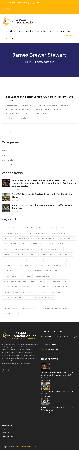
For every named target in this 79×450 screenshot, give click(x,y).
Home (4, 31)
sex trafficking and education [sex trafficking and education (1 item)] (35, 287)
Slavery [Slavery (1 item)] (7, 292)
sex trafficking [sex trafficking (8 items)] (10, 287)
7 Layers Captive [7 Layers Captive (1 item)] (10, 228)
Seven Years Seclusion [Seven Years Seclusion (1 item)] (57, 281)
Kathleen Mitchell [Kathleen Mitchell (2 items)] (25, 265)
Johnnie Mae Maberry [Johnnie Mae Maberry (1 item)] (55, 260)
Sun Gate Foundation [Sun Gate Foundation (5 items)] (52, 292)
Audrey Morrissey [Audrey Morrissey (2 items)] (45, 228)
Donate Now (68, 35)
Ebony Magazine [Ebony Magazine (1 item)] (58, 233)
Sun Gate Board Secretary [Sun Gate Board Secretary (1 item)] (26, 292)
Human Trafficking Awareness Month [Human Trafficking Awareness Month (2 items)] (19, 249)
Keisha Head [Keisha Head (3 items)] (44, 265)
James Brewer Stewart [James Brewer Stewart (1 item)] (13, 260)
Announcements (7, 150)
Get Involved (41, 31)
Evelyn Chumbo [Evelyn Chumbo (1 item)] (10, 244)
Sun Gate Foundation (23, 447)
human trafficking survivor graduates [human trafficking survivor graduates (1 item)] (20, 254)
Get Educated (56, 31)
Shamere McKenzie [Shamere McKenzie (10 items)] (60, 287)
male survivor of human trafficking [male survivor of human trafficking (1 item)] (43, 271)
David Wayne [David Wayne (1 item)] (41, 233)
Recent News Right (8, 165)
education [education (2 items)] (8, 238)
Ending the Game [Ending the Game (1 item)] (67, 238)
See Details (17, 189)
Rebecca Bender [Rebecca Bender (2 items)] (42, 276)
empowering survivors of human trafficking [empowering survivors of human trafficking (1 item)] (36, 238)
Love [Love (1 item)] (21, 271)
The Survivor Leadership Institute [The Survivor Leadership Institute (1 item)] (18, 303)
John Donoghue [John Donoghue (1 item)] (34, 260)
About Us (14, 31)
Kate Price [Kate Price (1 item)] (8, 265)
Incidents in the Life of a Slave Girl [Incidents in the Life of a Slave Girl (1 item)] (56, 254)
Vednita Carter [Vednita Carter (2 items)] (10, 314)
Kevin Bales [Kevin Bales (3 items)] (59, 265)
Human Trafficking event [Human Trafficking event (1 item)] (51, 249)
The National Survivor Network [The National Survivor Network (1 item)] (39, 297)
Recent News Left (8, 160)
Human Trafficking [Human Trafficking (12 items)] (56, 244)
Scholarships (27, 31)
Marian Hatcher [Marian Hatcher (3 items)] (10, 276)
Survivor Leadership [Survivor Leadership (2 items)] (12, 297)
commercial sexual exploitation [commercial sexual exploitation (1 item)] (17, 233)
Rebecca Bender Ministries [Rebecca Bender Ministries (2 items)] (15, 281)
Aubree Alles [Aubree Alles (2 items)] (27, 228)
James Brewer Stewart (43, 62)
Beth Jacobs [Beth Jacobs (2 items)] (64, 228)
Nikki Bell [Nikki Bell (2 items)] (26, 276)
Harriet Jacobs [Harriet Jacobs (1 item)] (37, 244)
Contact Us (6, 38)
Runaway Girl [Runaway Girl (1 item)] (36, 281)
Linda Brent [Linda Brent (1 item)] (9, 271)
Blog (68, 31)
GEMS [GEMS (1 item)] (23, 244)
